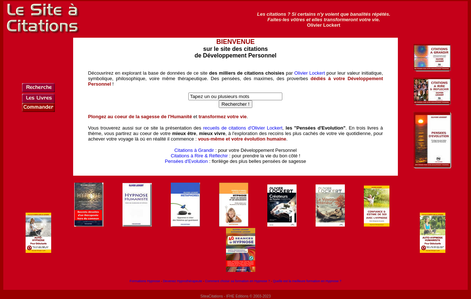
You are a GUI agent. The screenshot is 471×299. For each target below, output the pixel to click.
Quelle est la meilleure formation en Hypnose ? (307, 281)
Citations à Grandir (194, 150)
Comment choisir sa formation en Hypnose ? (237, 281)
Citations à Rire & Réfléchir (199, 155)
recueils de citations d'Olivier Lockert (242, 128)
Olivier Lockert (309, 73)
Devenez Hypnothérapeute (182, 281)
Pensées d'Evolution (186, 161)
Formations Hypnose (145, 281)
